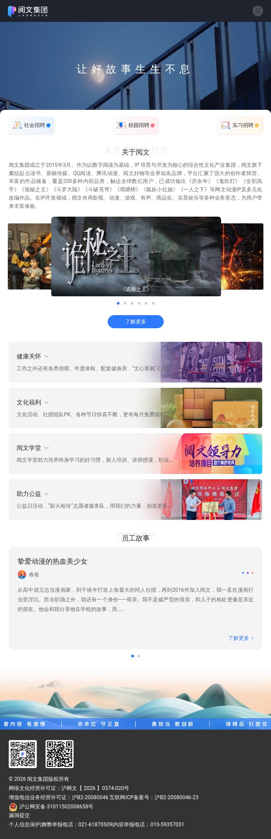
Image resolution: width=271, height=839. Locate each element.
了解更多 (135, 322)
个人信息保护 (24, 824)
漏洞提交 (19, 815)
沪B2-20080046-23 (176, 797)
